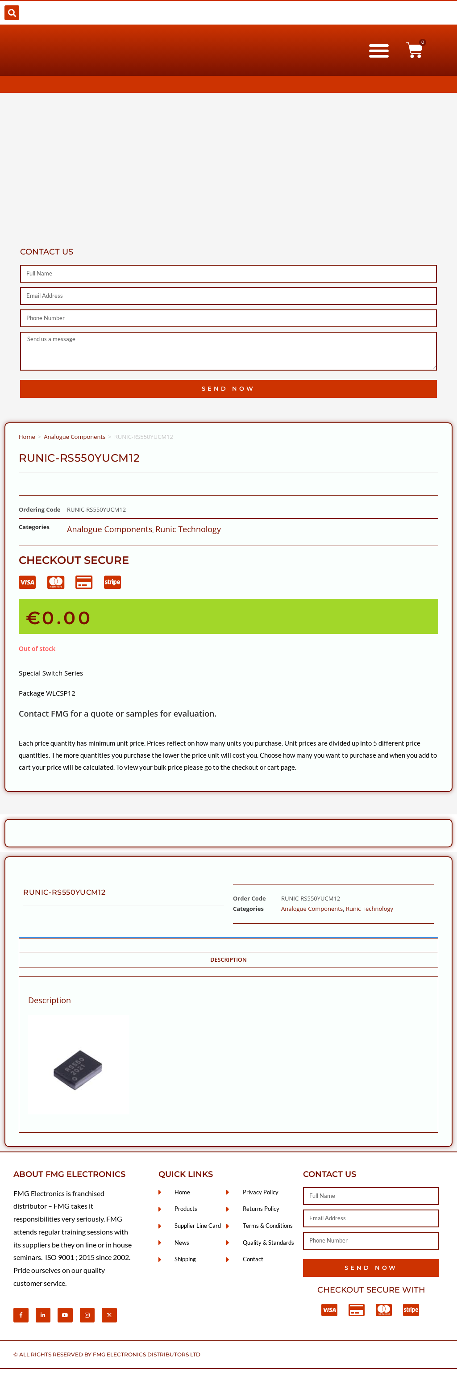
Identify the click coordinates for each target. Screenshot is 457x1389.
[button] (11, 12)
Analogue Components (74, 437)
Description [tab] (228, 960)
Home (27, 437)
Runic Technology (188, 529)
